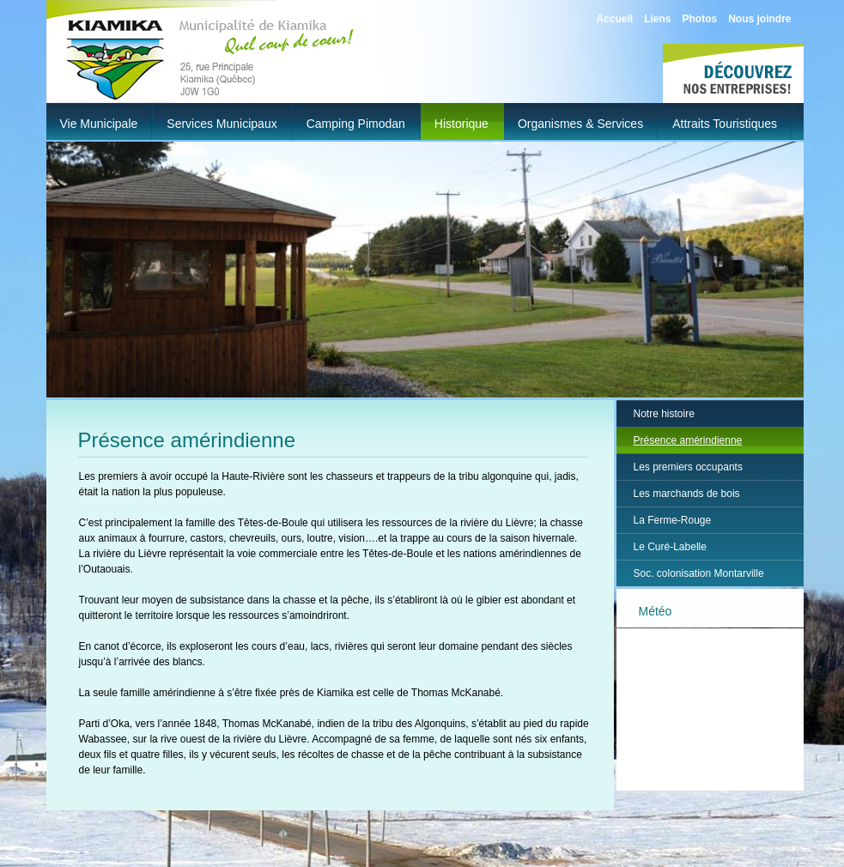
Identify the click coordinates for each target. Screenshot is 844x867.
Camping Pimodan (356, 123)
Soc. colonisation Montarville (699, 573)
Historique (461, 123)
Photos (699, 19)
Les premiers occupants (688, 467)
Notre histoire (664, 414)
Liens (657, 19)
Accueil (614, 19)
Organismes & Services (580, 123)
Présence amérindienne (688, 440)
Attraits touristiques (724, 123)
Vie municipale (99, 123)
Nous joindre (759, 19)
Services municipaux (221, 123)
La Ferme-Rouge (673, 520)
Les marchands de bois (687, 494)
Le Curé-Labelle (670, 547)
